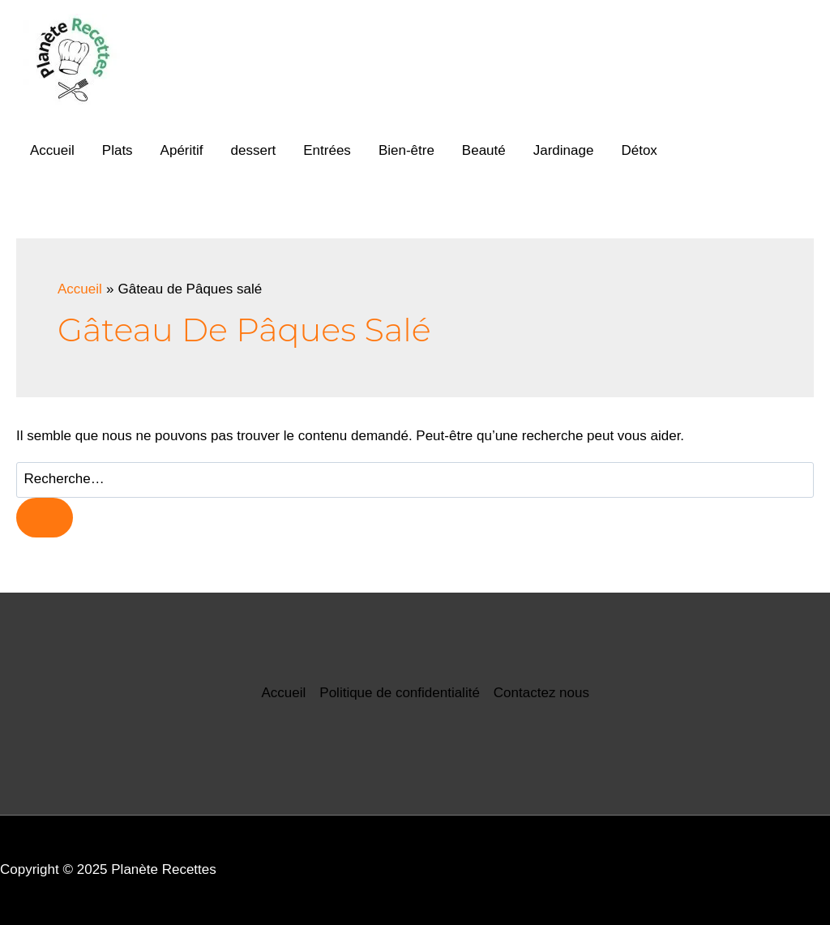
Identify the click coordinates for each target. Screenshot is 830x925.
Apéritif (181, 150)
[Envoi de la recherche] (44, 517)
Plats (117, 150)
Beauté (484, 150)
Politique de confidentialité (399, 692)
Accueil (52, 150)
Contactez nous (541, 692)
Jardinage (563, 150)
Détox (639, 150)
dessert (253, 150)
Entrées (327, 150)
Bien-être (406, 150)
